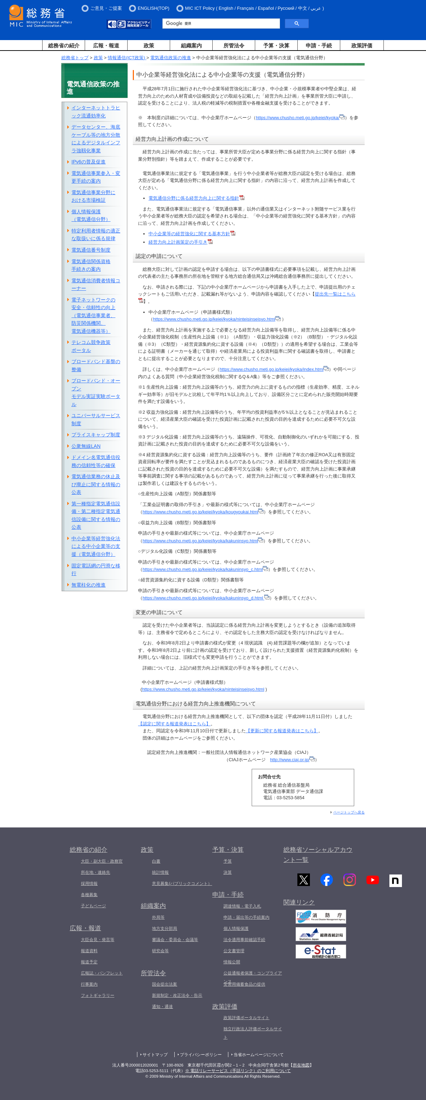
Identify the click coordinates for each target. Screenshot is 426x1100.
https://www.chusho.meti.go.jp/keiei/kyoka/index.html (272, 369)
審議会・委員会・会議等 (175, 939)
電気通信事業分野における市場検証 (93, 196)
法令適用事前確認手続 (244, 939)
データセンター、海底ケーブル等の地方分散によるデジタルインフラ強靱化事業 (95, 138)
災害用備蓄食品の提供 (244, 984)
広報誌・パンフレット (102, 973)
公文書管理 (233, 950)
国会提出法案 (164, 984)
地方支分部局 (164, 928)
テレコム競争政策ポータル (91, 346)
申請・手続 (319, 45)
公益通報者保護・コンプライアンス (252, 977)
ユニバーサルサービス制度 (95, 419)
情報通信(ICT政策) (127, 57)
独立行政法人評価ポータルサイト (252, 1033)
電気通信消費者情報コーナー (95, 284)
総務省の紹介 (63, 45)
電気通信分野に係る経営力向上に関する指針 (196, 198)
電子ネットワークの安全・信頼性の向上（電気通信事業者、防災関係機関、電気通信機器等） (93, 315)
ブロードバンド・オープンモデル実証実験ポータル (95, 392)
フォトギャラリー (97, 995)
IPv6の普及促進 (88, 162)
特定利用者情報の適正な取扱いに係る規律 (95, 235)
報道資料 (89, 950)
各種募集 (89, 894)
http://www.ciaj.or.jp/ (292, 759)
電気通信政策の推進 (170, 57)
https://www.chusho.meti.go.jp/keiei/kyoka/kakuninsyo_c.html (205, 569)
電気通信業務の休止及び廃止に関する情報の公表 (95, 484)
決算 (227, 872)
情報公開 (231, 962)
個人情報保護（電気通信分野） (91, 215)
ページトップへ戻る (349, 812)
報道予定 (89, 962)
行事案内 (89, 984)
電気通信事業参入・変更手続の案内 (95, 177)
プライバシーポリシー (201, 1055)
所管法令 (233, 45)
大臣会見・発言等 (97, 939)
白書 (156, 861)
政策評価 (361, 45)
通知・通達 (162, 1006)
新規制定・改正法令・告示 (177, 995)
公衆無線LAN (85, 446)
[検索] (220, 24)
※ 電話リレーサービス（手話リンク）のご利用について (238, 1071)
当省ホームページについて (259, 1055)
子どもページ (93, 905)
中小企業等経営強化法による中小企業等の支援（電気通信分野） (95, 546)
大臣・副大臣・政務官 (102, 861)
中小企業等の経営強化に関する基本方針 (192, 233)
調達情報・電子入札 (242, 906)
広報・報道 (106, 45)
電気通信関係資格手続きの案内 (91, 265)
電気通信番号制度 (91, 250)
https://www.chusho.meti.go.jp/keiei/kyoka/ (298, 117)
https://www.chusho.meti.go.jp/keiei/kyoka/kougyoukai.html (203, 511)
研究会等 (160, 950)
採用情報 (89, 883)
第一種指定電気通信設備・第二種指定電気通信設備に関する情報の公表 (95, 515)
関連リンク (299, 904)
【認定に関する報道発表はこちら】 (174, 723)
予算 (227, 861)
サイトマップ (155, 1055)
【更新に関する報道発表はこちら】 (282, 730)
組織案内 (191, 45)
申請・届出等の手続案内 (246, 917)
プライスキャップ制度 (95, 434)
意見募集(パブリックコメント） (182, 883)
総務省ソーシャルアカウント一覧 (317, 854)
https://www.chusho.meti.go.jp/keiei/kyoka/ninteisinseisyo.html (214, 319)
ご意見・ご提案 (106, 8)
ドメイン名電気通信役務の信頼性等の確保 (95, 461)
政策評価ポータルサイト (246, 1017)
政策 (149, 45)
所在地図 (301, 1065)
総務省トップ (75, 57)
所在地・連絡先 (95, 872)
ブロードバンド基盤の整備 (95, 365)
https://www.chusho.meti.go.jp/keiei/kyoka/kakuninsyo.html (203, 540)
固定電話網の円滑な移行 (95, 569)
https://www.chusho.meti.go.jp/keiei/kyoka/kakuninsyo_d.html (203, 598)
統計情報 (160, 872)
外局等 (158, 917)
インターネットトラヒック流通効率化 (95, 112)
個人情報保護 (236, 928)
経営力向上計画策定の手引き (181, 242)
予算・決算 (276, 45)
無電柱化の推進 (88, 585)
